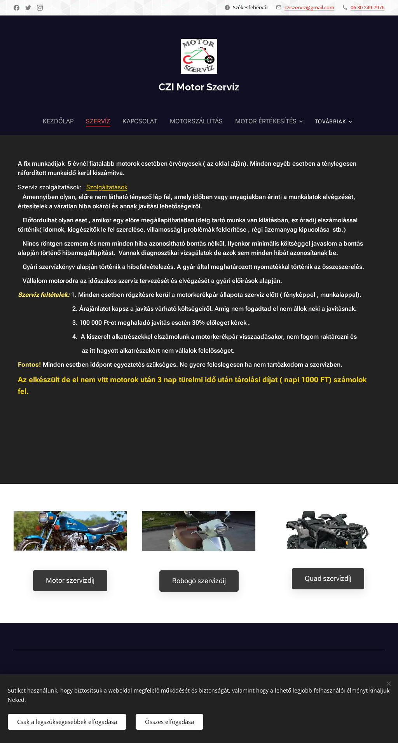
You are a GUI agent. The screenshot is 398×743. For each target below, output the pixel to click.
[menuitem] (53, 121)
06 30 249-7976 (367, 7)
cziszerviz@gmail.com (309, 7)
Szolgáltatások (106, 187)
